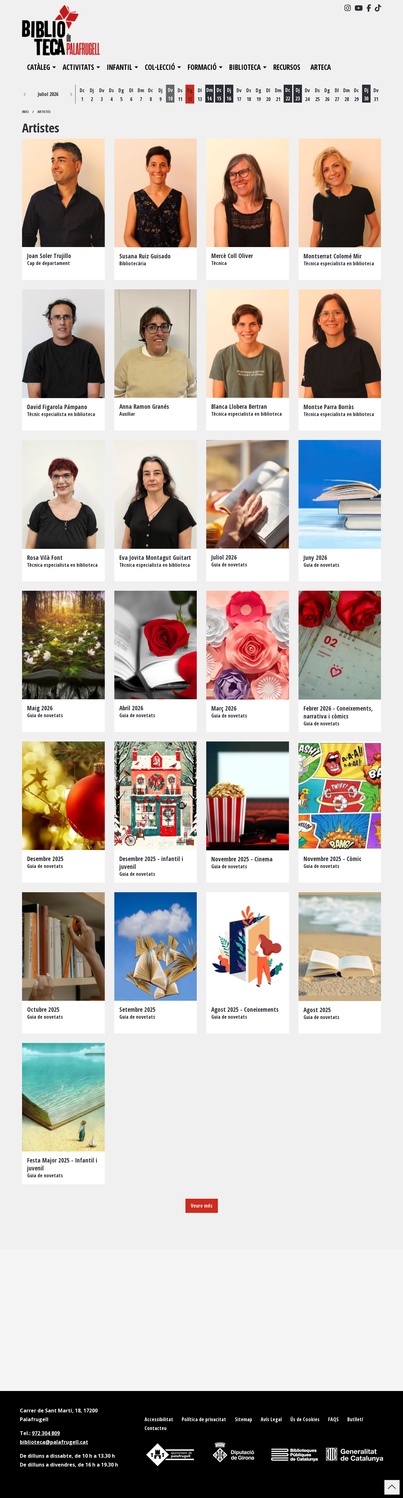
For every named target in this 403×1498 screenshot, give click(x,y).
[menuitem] (347, 8)
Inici (25, 111)
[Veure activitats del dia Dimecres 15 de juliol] (219, 95)
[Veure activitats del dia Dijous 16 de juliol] (229, 95)
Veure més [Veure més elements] (202, 1205)
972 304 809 (46, 1433)
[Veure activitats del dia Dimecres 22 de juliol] (288, 95)
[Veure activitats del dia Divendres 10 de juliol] (170, 95)
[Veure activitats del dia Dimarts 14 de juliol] (209, 95)
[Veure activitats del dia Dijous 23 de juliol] (297, 95)
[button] (25, 94)
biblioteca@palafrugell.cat (54, 1442)
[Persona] (63, 209)
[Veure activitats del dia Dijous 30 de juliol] (366, 95)
